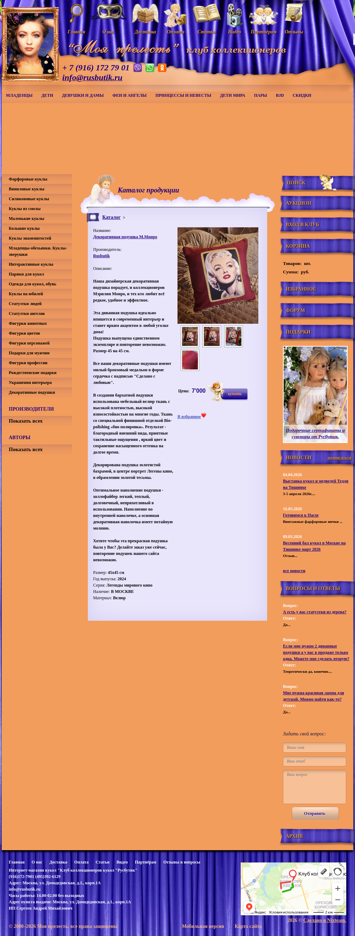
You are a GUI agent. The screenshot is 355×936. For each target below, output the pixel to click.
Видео (122, 862)
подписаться (339, 457)
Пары (260, 95)
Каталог (111, 217)
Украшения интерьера (30, 382)
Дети (47, 95)
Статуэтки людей (25, 303)
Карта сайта (248, 926)
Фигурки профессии (28, 362)
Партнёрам (145, 862)
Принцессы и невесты (183, 95)
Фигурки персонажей (29, 343)
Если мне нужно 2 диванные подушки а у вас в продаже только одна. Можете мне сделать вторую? (316, 652)
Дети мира (232, 95)
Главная (17, 862)
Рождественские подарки (33, 372)
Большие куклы (24, 228)
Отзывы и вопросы (181, 862)
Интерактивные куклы (31, 264)
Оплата (81, 862)
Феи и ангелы (129, 95)
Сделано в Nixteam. (324, 920)
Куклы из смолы (24, 208)
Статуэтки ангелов (27, 313)
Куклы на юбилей (26, 293)
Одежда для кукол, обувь (32, 284)
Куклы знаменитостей (30, 238)
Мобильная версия (203, 926)
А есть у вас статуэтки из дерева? (315, 611)
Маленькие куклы (26, 218)
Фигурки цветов (24, 333)
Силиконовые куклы (29, 198)
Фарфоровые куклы (28, 179)
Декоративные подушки (32, 392)
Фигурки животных (28, 323)
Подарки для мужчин (29, 352)
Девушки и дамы (83, 95)
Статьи (102, 862)
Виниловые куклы (26, 188)
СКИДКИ (302, 95)
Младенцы (19, 95)
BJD (280, 95)
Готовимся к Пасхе (301, 515)
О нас (37, 862)
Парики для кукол (26, 274)
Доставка (58, 862)
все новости (294, 570)
